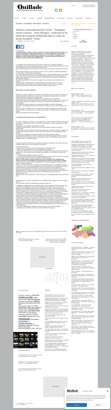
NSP (75, 33)
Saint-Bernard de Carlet (49, 231)
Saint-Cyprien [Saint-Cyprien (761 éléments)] (29, 325)
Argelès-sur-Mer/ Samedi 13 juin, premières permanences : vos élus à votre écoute (80, 190)
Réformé (75, 38)
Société (45, 23)
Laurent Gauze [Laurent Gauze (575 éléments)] (21, 314)
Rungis (42, 231)
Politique (70, 18)
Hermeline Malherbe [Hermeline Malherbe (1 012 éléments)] (33, 308)
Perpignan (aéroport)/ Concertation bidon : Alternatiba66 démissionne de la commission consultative (83, 193)
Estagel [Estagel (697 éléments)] (29, 307)
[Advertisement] (42, 213)
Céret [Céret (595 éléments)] (33, 305)
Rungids (38, 231)
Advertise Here (42, 257)
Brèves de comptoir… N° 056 (77, 126)
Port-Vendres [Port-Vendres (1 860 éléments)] (23, 321)
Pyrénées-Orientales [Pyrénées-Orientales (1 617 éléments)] (25, 323)
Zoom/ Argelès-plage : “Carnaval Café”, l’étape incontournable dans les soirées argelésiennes (81, 305)
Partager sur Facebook (18, 47)
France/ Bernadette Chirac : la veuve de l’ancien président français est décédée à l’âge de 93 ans (81, 142)
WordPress (23, 404)
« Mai (56, 282)
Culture (31, 18)
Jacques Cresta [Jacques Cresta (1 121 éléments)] (22, 310)
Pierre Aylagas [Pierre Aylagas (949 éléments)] (35, 319)
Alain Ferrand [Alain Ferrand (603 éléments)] (21, 295)
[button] (107, 391)
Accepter (76, 405)
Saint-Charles (57, 231)
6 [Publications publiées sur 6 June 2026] (63, 275)
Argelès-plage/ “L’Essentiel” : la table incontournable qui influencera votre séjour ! (82, 308)
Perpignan (23, 231)
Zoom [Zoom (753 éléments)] (40, 328)
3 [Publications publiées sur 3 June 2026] (53, 275)
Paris (19, 231)
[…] (72, 83)
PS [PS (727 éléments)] (29, 321)
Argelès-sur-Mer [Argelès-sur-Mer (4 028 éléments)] (25, 297)
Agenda (24, 18)
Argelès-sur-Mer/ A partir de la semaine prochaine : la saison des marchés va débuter (82, 187)
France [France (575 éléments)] (32, 307)
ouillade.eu (21, 403)
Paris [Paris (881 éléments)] (38, 316)
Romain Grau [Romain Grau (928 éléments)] (22, 325)
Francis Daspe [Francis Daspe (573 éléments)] (38, 307)
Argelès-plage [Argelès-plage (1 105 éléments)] (35, 295)
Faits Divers (79, 18)
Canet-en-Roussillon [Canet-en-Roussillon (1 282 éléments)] (34, 299)
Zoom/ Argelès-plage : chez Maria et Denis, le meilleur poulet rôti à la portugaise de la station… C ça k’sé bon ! (83, 293)
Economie (39, 18)
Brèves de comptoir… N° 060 (77, 93)
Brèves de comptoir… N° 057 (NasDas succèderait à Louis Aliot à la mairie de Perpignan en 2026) (82, 118)
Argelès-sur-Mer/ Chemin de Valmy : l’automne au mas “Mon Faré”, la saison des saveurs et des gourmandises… (83, 258)
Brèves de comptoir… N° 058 (77, 110)
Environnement (49, 18)
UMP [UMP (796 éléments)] (37, 328)
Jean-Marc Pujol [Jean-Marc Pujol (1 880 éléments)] (34, 311)
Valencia (20, 232)
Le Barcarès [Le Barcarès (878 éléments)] (28, 314)
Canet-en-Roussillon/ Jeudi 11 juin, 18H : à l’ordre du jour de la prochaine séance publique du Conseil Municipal (82, 175)
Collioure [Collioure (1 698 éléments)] (36, 301)
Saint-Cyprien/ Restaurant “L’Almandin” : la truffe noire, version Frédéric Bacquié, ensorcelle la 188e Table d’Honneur (83, 248)
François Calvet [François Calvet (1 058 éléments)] (22, 308)
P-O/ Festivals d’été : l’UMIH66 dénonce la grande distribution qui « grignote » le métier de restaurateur (82, 211)
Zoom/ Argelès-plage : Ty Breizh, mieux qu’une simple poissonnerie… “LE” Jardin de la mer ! (82, 285)
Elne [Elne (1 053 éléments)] (36, 305)
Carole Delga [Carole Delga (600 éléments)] (21, 301)
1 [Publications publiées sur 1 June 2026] (46, 275)
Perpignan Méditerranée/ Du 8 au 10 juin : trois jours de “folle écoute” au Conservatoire (83, 156)
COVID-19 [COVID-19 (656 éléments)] (29, 305)
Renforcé (75, 34)
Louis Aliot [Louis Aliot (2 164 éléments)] (22, 316)
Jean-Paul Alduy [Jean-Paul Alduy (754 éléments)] (22, 312)
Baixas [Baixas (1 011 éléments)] (35, 297)
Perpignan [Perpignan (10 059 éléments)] (24, 318)
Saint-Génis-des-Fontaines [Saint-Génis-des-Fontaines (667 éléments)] (24, 326)
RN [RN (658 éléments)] (33, 323)
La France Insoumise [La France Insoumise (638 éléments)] (31, 312)
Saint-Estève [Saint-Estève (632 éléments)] (36, 325)
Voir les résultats (83, 41)
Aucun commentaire (64, 41)
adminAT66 (20, 41)
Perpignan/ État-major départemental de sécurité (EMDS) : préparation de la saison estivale (81, 179)
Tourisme (88, 18)
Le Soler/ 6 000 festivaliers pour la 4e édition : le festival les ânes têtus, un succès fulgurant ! (83, 196)
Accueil (16, 18)
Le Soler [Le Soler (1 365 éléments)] (35, 314)
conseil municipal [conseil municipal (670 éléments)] (22, 305)
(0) (73, 83)
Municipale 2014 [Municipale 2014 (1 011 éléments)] (31, 316)
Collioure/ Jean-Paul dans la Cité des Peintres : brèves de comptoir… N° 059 (83, 102)
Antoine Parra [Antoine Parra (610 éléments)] (28, 295)
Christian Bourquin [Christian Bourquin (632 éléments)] (29, 301)
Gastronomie (61, 18)
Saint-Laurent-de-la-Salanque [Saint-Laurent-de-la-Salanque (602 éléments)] (24, 328)
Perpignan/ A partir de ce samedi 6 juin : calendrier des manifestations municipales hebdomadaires (82, 153)
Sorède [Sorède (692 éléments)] (33, 328)
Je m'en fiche (76, 31)
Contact (73, 5)
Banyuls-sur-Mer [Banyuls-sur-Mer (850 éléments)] (22, 299)
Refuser (98, 405)
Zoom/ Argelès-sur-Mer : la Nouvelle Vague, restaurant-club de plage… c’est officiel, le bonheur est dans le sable (83, 312)
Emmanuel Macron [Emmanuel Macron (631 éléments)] (22, 307)
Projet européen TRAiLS (31, 231)
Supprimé (76, 36)
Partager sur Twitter (22, 47)
